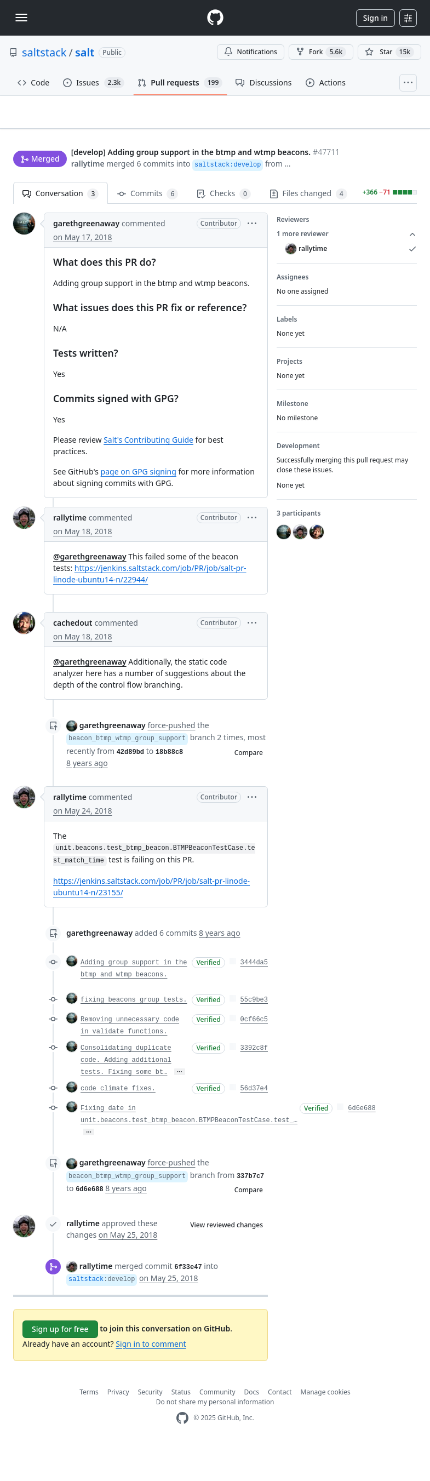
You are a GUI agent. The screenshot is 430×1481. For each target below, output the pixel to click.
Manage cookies (326, 1426)
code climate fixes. (118, 1123)
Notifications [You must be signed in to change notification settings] (250, 51)
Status (181, 1426)
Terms (89, 1426)
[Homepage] (215, 18)
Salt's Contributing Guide (148, 473)
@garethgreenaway (90, 590)
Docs (252, 1426)
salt (84, 52)
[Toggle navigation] (21, 17)
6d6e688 (361, 1142)
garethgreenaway (86, 257)
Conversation (60, 227)
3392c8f (254, 1082)
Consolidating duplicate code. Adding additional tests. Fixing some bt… (126, 1094)
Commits (147, 227)
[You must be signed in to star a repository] (389, 52)
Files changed (308, 227)
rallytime (30, 184)
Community (217, 1426)
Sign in (375, 18)
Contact (279, 1426)
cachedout (72, 656)
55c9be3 (254, 1034)
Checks (223, 227)
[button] (19, 197)
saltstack (44, 52)
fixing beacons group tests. (134, 1034)
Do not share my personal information (215, 1435)
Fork (321, 52)
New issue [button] (383, 130)
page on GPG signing (138, 505)
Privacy (118, 1426)
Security (150, 1426)
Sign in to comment (151, 1378)
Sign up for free (60, 1363)
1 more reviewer (347, 268)
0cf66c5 (254, 1053)
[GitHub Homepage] (182, 1452)
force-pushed (171, 759)
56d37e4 (254, 1123)
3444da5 (254, 996)
